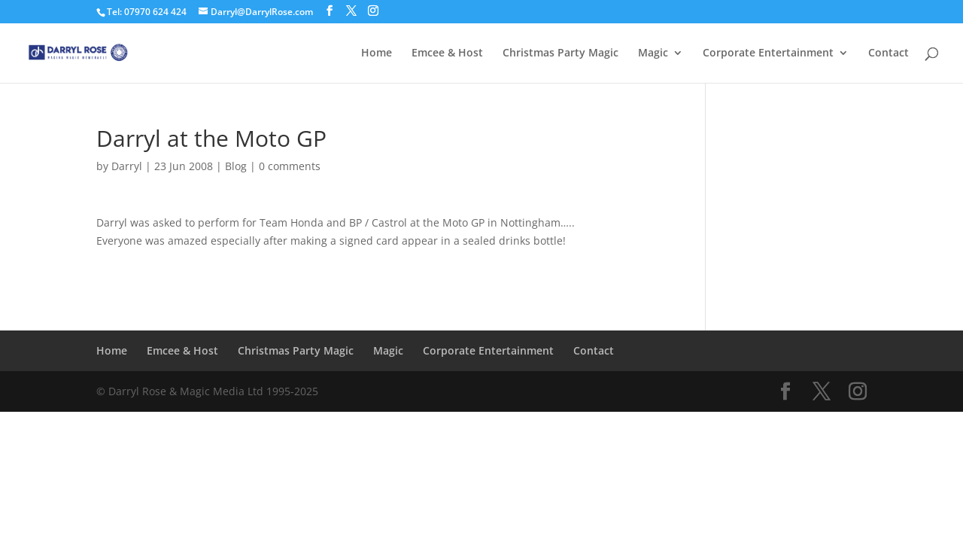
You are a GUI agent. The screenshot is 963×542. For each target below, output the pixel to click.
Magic (653, 53)
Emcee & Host (447, 53)
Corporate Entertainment (768, 53)
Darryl (126, 166)
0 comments (289, 166)
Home (376, 53)
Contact (888, 53)
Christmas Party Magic (560, 53)
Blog (236, 166)
